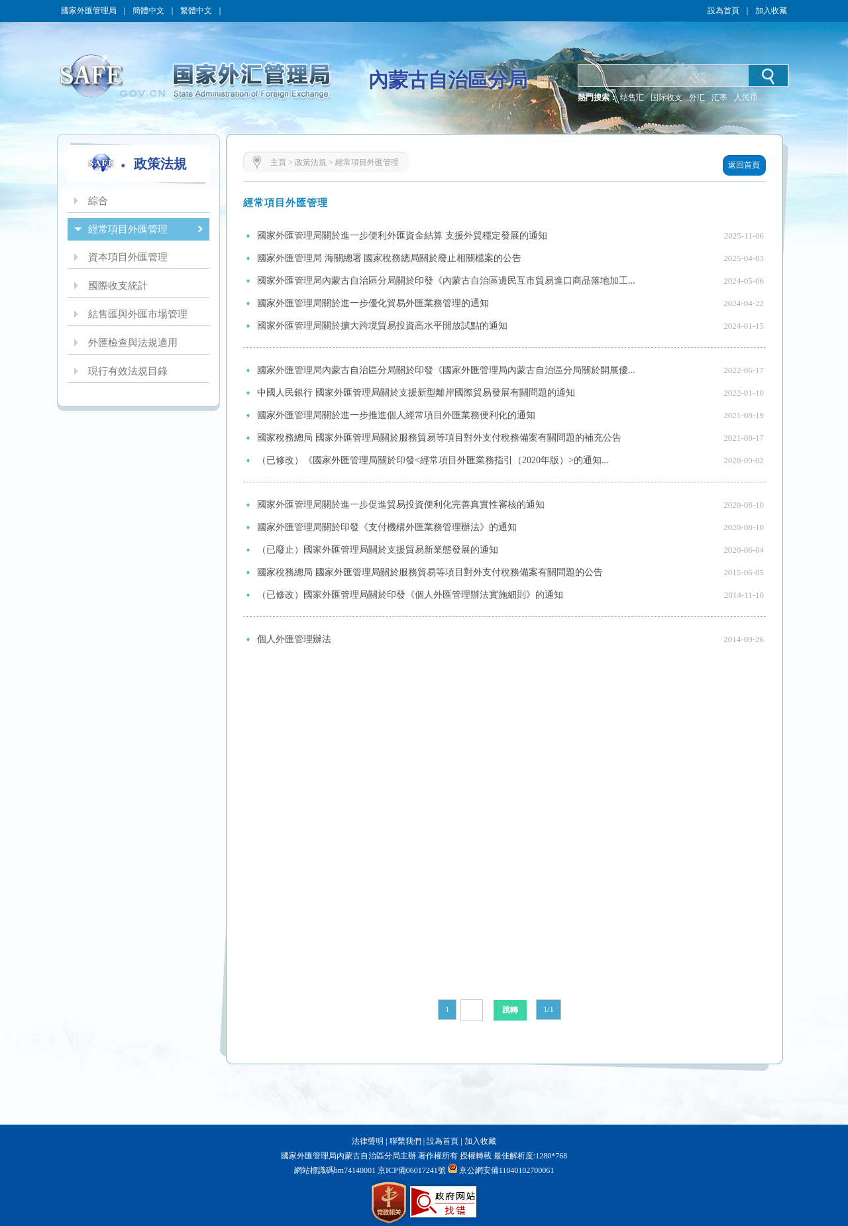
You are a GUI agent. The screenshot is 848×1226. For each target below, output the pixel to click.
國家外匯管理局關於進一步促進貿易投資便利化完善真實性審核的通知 (401, 505)
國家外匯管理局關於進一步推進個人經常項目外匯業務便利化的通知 (396, 415)
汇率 (719, 97)
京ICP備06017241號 (411, 1170)
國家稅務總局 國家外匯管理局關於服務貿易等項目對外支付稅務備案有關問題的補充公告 (439, 438)
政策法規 (311, 162)
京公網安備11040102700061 (507, 1170)
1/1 (548, 1009)
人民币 (746, 97)
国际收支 (666, 97)
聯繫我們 (405, 1141)
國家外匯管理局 (89, 10)
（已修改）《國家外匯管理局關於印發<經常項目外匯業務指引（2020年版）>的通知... (432, 460)
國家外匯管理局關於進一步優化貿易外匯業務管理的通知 (373, 303)
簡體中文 (148, 10)
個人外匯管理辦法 (294, 639)
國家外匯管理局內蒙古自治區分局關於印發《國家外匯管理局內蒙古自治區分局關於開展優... (446, 370)
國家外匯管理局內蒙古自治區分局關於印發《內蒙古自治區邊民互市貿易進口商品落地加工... (446, 281)
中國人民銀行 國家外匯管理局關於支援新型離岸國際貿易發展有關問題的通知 (416, 393)
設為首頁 (723, 10)
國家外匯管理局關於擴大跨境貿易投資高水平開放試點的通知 (382, 326)
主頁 (278, 162)
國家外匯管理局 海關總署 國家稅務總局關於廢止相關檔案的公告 (389, 258)
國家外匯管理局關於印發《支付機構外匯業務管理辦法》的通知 (387, 527)
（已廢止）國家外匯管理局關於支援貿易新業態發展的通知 (377, 550)
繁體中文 (196, 10)
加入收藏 (771, 10)
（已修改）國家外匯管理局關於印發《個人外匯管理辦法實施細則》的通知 (410, 595)
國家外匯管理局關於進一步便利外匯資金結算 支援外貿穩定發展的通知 (402, 236)
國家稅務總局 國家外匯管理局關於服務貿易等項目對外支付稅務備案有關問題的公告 (430, 572)
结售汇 (632, 97)
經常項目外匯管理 (367, 162)
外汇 (697, 97)
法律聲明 (368, 1141)
